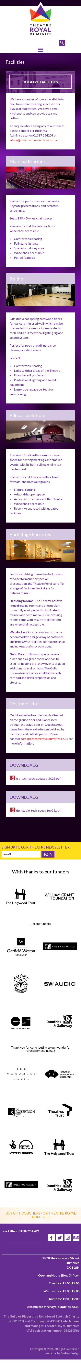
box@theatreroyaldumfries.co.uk (54, 1306)
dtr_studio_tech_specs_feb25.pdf (38, 810)
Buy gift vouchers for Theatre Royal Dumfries (41, 1215)
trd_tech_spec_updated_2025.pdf (38, 778)
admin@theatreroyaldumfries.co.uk (33, 140)
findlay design (70, 1353)
